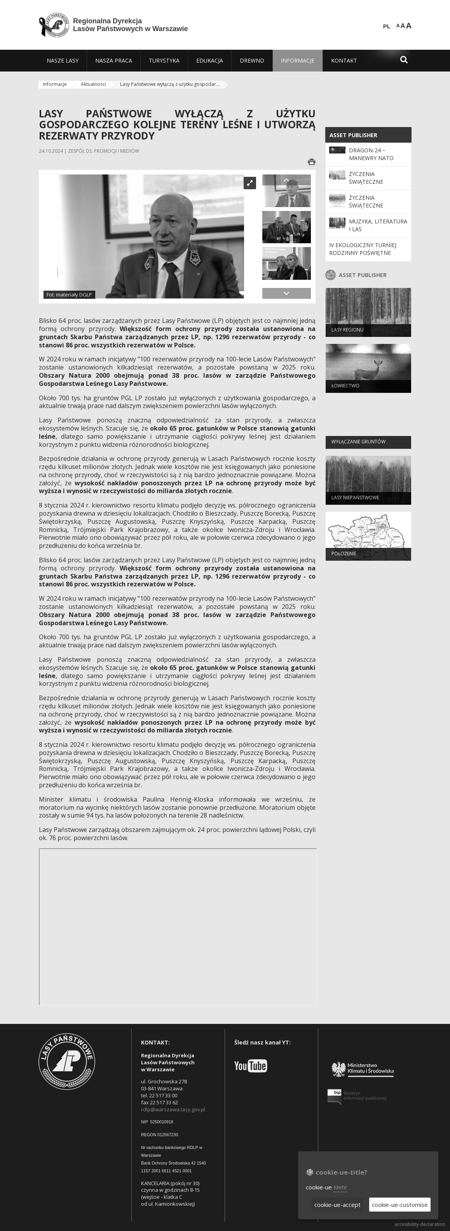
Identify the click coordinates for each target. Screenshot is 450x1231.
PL (387, 26)
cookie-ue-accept (337, 1204)
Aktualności (93, 84)
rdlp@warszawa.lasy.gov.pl (173, 1109)
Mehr (340, 1187)
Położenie (343, 556)
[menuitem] (62, 60)
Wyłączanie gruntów (358, 444)
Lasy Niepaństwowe (355, 500)
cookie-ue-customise (400, 1204)
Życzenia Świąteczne (366, 177)
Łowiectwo (345, 388)
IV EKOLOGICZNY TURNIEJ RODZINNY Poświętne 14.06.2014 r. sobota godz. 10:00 (367, 256)
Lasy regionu (347, 332)
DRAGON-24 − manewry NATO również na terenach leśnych (376, 162)
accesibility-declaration (419, 1224)
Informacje (55, 84)
